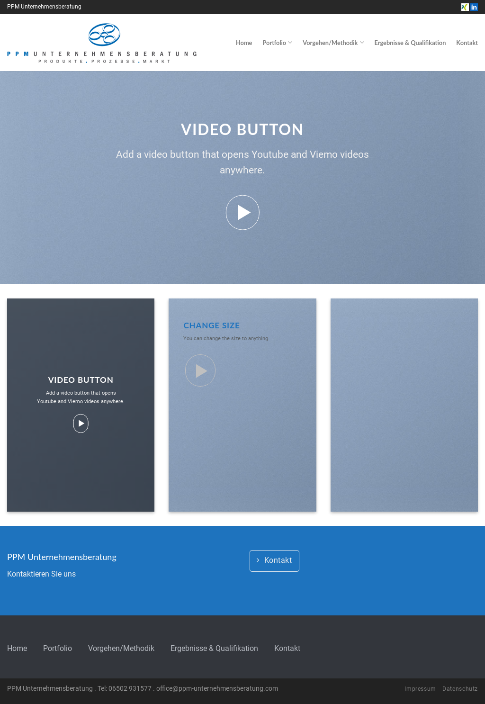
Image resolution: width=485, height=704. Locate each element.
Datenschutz (460, 689)
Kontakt (467, 42)
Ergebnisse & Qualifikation (410, 42)
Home (244, 42)
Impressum (420, 689)
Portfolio (277, 42)
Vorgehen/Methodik (333, 42)
